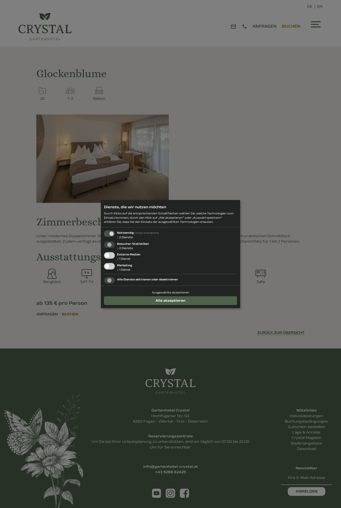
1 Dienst (123, 258)
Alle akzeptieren (170, 300)
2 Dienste (125, 237)
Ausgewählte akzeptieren (170, 292)
